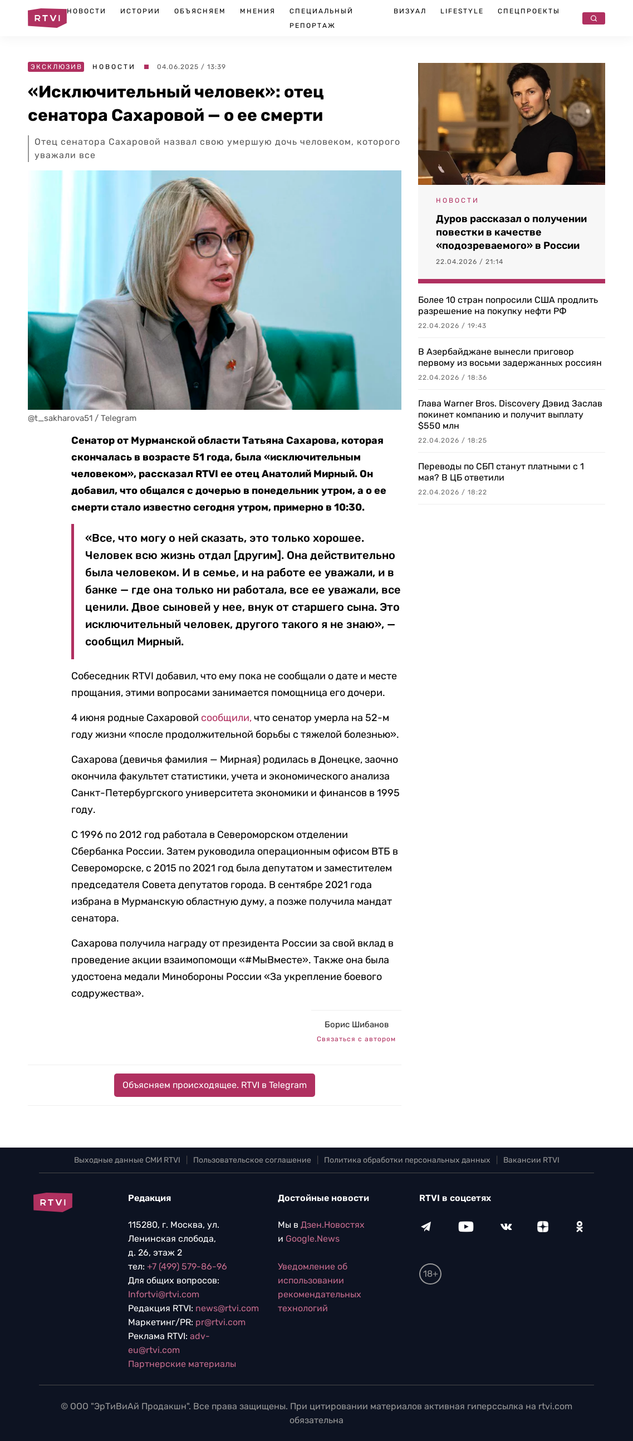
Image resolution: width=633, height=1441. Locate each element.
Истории (140, 11)
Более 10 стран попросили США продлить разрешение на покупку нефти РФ (508, 305)
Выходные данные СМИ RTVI (127, 1160)
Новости (86, 11)
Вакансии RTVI (531, 1160)
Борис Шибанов (357, 1025)
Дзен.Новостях (333, 1224)
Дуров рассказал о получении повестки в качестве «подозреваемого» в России (511, 232)
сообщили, (226, 718)
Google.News (313, 1238)
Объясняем (200, 11)
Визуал (410, 11)
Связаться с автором (356, 1039)
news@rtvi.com (227, 1308)
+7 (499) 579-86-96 (187, 1266)
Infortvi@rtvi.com (163, 1294)
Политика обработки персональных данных (407, 1160)
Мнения (258, 11)
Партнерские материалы (182, 1364)
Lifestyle (462, 11)
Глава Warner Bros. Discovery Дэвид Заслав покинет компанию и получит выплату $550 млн (510, 414)
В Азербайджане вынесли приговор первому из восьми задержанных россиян (510, 357)
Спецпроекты (529, 11)
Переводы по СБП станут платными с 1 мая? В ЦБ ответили (501, 472)
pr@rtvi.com (220, 1322)
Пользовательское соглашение (252, 1160)
